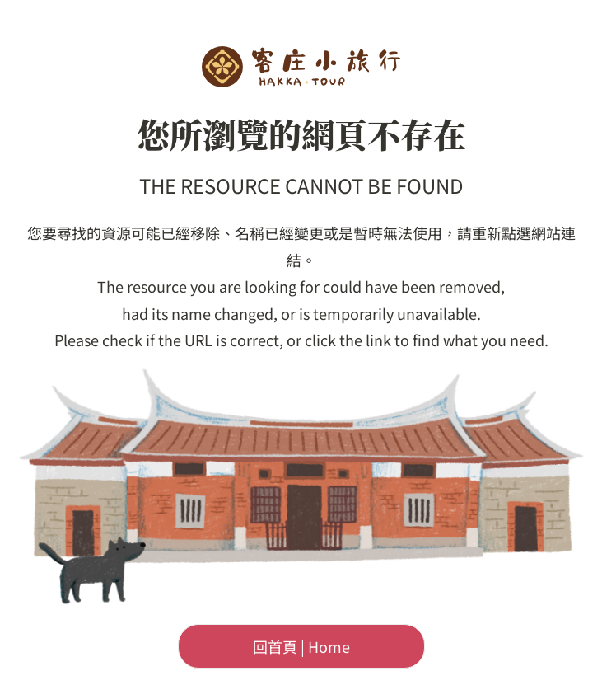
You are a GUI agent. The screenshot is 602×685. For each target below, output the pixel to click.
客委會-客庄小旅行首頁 (301, 66)
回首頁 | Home (301, 646)
